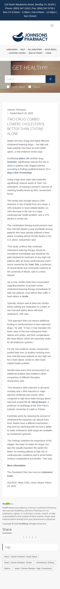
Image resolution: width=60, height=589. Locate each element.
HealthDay (23, 523)
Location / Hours (17, 53)
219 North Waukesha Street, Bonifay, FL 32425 (29, 4)
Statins (7, 568)
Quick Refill (51, 49)
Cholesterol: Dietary (45, 562)
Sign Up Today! (35, 53)
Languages (11, 49)
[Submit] (50, 79)
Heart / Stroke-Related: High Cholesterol (33, 568)
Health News (16, 86)
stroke (25, 296)
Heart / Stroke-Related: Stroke (18, 562)
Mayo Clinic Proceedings (19, 172)
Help (22, 49)
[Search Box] (25, 79)
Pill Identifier (35, 49)
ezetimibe (12, 162)
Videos (34, 86)
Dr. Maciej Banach (37, 402)
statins (22, 158)
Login (48, 53)
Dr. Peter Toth (32, 264)
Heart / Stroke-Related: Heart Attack (20, 556)
